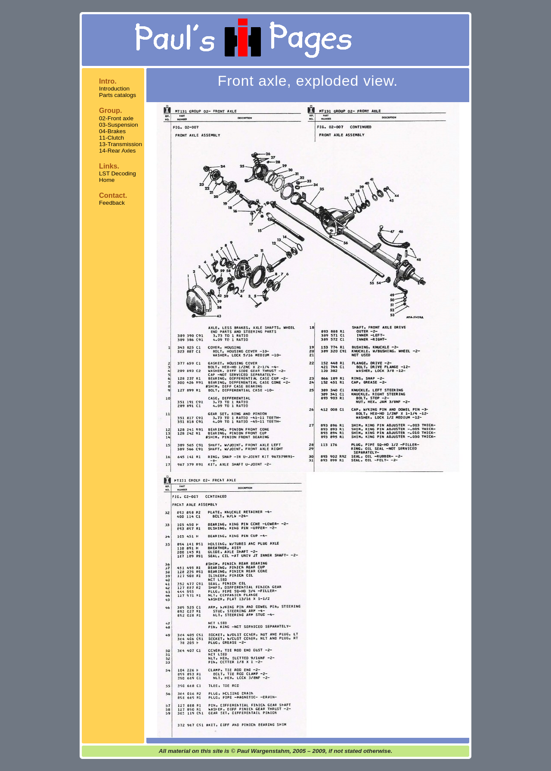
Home (107, 180)
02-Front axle (116, 118)
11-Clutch (111, 137)
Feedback (112, 203)
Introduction (114, 88)
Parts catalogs (117, 95)
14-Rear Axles (117, 150)
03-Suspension (118, 125)
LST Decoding (117, 173)
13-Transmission (120, 144)
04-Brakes (112, 131)
